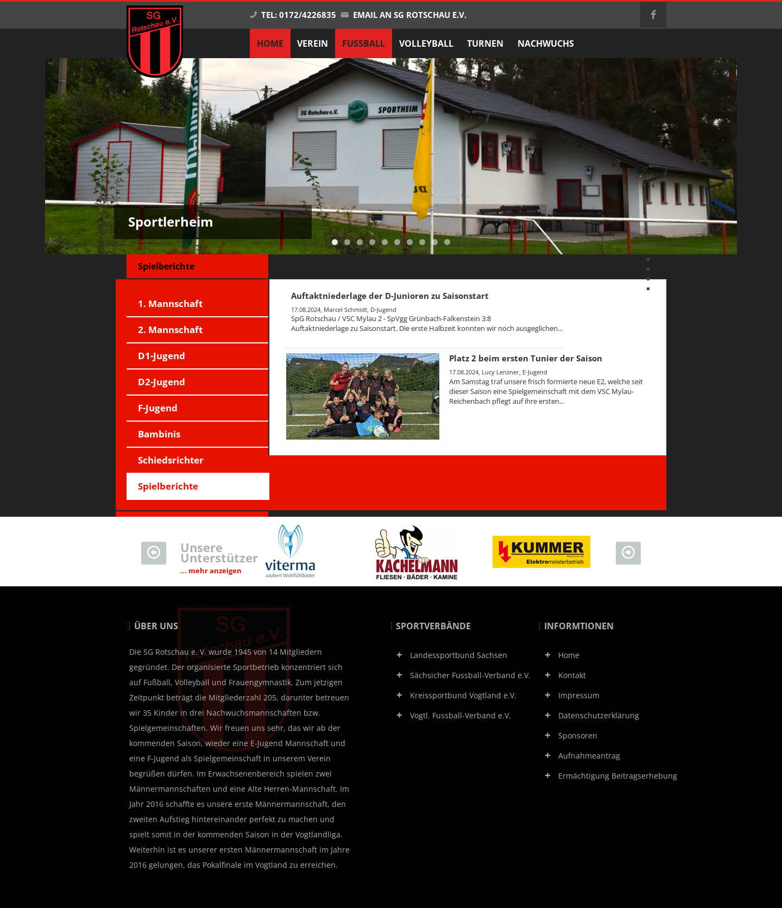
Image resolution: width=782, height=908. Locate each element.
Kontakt (572, 675)
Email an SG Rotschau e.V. (403, 14)
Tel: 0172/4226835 (292, 14)
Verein (312, 43)
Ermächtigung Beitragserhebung (617, 776)
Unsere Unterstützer (219, 557)
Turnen (485, 43)
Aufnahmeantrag (589, 755)
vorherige (659, 258)
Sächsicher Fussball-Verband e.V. (470, 675)
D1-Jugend (161, 355)
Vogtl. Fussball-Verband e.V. (460, 715)
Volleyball (426, 43)
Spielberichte (168, 486)
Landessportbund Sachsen (458, 655)
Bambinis (159, 434)
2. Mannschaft (170, 329)
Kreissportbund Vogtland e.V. (463, 695)
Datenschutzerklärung (598, 715)
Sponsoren (577, 735)
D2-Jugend (161, 381)
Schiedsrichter (171, 460)
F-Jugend (158, 408)
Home (568, 655)
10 (447, 242)
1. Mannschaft (170, 303)
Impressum (579, 695)
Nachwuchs (546, 43)
